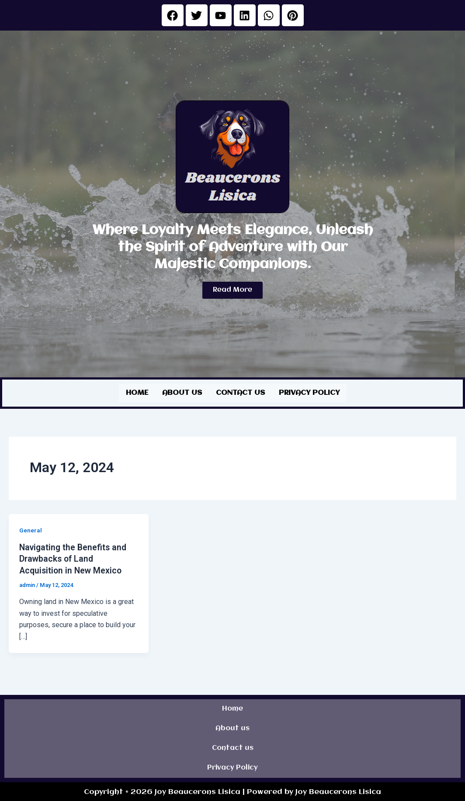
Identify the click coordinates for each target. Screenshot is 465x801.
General (30, 529)
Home (137, 392)
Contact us (240, 392)
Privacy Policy (309, 392)
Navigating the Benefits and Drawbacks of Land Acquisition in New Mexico (74, 557)
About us (182, 392)
